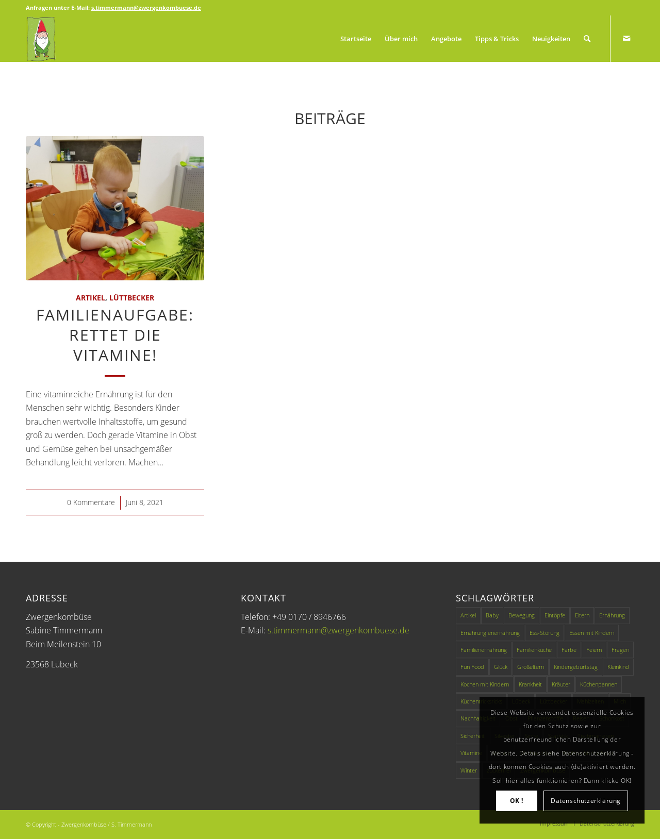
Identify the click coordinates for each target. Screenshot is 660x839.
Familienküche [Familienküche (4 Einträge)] (534, 649)
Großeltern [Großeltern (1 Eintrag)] (530, 666)
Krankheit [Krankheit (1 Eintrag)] (530, 684)
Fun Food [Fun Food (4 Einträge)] (472, 666)
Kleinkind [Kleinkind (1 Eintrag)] (618, 666)
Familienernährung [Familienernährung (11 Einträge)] (483, 649)
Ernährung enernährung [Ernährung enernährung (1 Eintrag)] (490, 632)
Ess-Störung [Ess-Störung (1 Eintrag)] (544, 632)
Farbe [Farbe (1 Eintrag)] (569, 649)
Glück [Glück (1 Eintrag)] (500, 666)
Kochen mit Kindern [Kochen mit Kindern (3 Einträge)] (484, 684)
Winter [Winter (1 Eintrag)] (468, 770)
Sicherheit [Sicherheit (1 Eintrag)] (472, 736)
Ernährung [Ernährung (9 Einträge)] (612, 615)
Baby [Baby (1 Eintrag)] (492, 615)
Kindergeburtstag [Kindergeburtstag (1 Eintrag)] (576, 666)
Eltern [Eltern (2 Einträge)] (582, 615)
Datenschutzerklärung (586, 800)
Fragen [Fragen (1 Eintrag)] (620, 649)
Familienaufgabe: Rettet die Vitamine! (115, 334)
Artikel (90, 298)
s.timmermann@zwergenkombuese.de (338, 630)
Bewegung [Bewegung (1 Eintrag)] (521, 615)
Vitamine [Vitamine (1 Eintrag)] (471, 753)
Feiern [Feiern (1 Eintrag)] (594, 649)
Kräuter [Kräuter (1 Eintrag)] (561, 684)
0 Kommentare (91, 502)
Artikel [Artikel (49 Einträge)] (468, 615)
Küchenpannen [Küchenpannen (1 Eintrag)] (598, 684)
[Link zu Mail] (626, 38)
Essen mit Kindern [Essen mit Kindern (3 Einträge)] (591, 632)
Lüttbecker (131, 298)
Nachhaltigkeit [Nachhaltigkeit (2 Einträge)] (478, 718)
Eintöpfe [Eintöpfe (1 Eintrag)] (554, 615)
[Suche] (587, 38)
